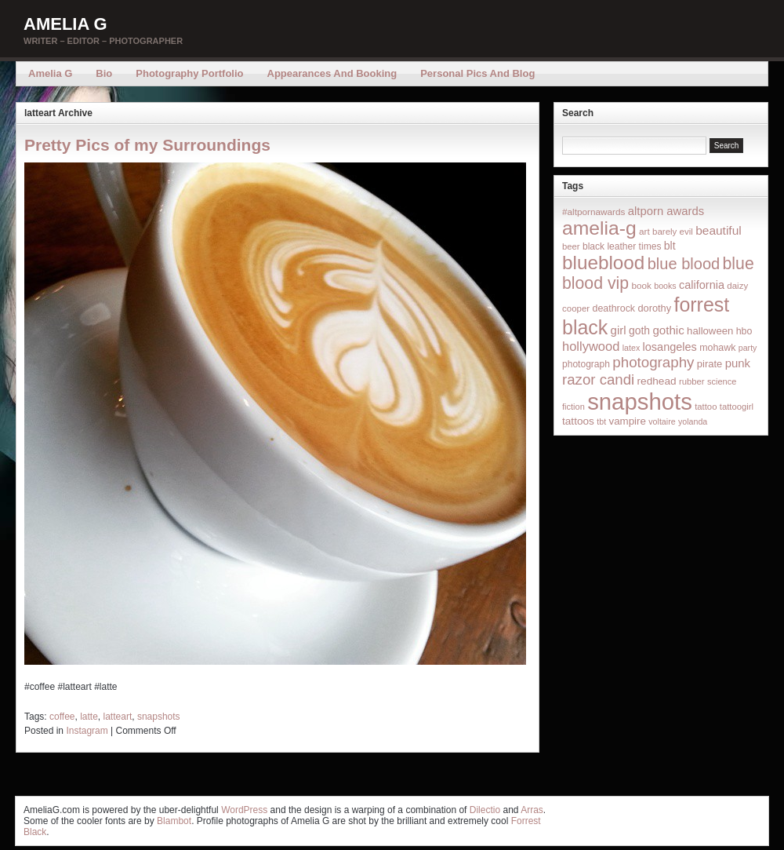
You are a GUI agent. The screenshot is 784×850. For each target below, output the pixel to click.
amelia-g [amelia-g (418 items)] (599, 228)
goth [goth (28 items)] (639, 330)
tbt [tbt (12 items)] (601, 421)
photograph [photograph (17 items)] (586, 364)
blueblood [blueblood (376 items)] (603, 262)
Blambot (174, 820)
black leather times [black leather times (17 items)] (622, 246)
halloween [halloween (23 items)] (710, 331)
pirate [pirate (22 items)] (709, 364)
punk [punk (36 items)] (737, 363)
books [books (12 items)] (665, 285)
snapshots (158, 716)
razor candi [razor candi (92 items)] (598, 379)
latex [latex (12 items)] (631, 347)
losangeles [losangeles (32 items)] (670, 347)
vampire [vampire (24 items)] (626, 421)
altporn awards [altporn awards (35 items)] (666, 211)
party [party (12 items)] (748, 347)
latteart (117, 716)
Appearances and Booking (332, 73)
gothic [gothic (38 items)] (668, 330)
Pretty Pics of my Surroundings (147, 145)
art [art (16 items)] (644, 231)
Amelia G (65, 24)
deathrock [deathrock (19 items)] (614, 308)
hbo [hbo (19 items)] (744, 331)
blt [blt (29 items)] (670, 245)
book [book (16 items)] (641, 285)
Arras (532, 809)
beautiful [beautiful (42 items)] (718, 230)
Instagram (86, 730)
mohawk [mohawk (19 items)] (717, 347)
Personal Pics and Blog (477, 73)
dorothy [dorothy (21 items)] (654, 308)
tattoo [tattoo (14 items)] (706, 406)
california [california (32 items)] (701, 285)
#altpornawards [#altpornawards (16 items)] (593, 211)
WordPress (244, 809)
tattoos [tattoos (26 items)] (578, 421)
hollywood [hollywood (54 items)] (590, 346)
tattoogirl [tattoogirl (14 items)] (736, 406)
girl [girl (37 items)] (618, 330)
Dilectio (485, 809)
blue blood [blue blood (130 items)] (684, 263)
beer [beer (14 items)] (571, 246)
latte (89, 716)
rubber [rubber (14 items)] (692, 381)
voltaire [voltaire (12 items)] (661, 421)
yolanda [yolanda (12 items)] (692, 421)
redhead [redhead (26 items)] (657, 381)
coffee (61, 716)
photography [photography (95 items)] (653, 362)
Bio (104, 73)
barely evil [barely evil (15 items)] (672, 231)
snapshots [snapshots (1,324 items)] (639, 401)
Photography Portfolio (189, 73)
